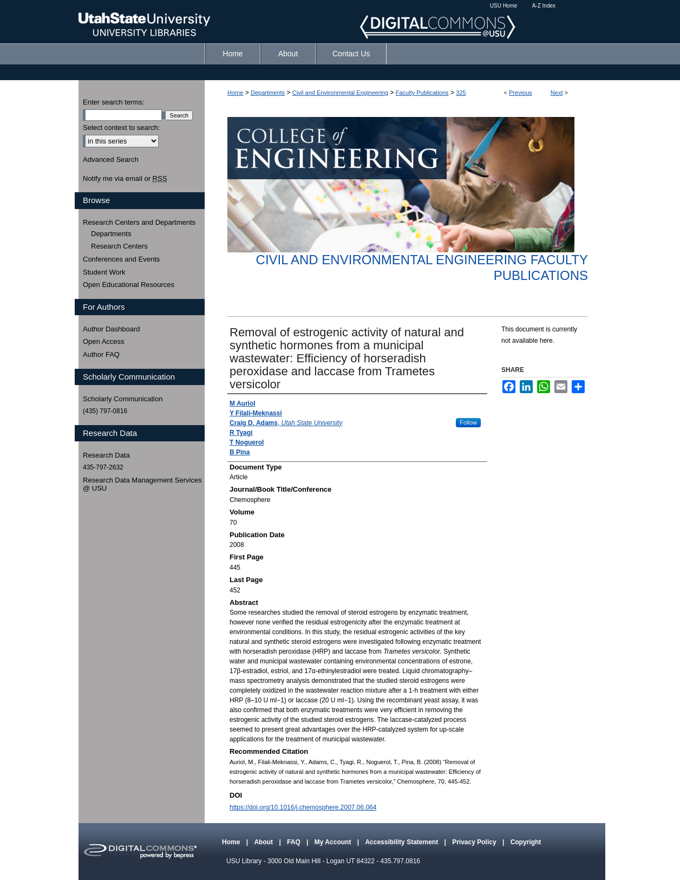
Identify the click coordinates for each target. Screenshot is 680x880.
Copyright (526, 842)
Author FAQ (101, 354)
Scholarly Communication (122, 399)
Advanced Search (111, 159)
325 (461, 92)
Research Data (106, 455)
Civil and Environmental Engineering (340, 92)
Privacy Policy (475, 842)
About (264, 842)
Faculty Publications (422, 92)
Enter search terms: (113, 102)
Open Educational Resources (128, 285)
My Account (334, 842)
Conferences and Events (121, 259)
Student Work (104, 272)
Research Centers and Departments (139, 222)
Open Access (104, 341)
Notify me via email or (125, 178)
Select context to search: (121, 127)
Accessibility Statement (402, 842)
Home (235, 92)
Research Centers (119, 246)
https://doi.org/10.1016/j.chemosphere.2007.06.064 (303, 807)
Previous (520, 92)
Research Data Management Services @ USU (142, 484)
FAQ (294, 842)
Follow (468, 422)
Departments (268, 92)
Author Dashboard (111, 329)
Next (557, 92)
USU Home (504, 6)
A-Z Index (543, 6)
